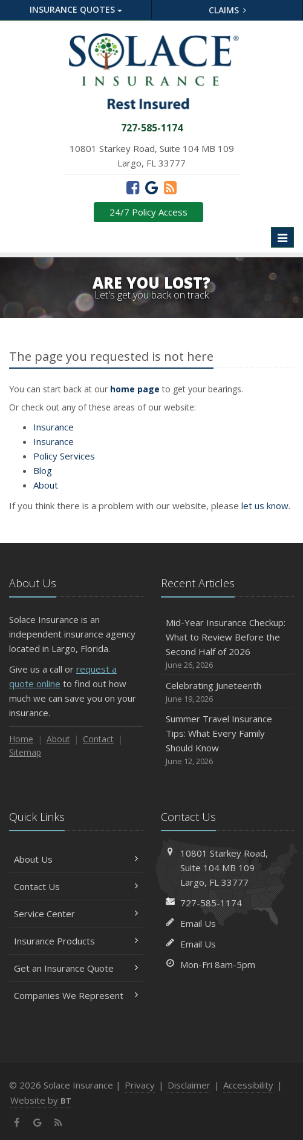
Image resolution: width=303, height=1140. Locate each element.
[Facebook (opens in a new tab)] (132, 187)
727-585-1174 (211, 903)
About (45, 485)
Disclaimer (189, 1085)
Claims (228, 10)
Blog (42, 470)
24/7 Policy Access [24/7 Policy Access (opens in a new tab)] (148, 212)
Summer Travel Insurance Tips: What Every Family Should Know (228, 740)
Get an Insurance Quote (76, 968)
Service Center (76, 914)
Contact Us (76, 886)
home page (135, 389)
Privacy (140, 1085)
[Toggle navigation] (282, 237)
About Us (76, 859)
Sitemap (25, 752)
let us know (264, 505)
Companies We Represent (76, 995)
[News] (170, 187)
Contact (98, 739)
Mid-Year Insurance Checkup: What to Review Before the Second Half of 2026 (228, 643)
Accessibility (248, 1085)
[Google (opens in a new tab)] (151, 187)
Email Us (198, 923)
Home (21, 739)
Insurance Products (76, 941)
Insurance (53, 427)
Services (64, 456)
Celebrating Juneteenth (228, 692)
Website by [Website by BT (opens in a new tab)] (40, 1100)
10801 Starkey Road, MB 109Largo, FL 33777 (224, 867)
